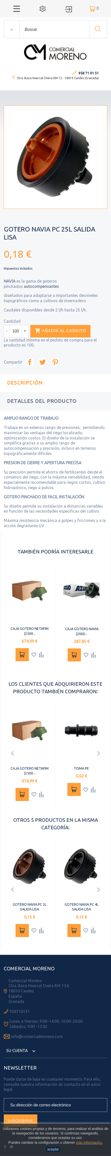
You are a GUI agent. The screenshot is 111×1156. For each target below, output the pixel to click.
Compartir (29, 362)
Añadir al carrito (60, 331)
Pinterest (55, 362)
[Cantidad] (15, 331)
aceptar (53, 1149)
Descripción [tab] (25, 383)
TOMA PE (81, 768)
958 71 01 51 (88, 73)
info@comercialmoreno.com (37, 1036)
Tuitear (42, 362)
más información (89, 1142)
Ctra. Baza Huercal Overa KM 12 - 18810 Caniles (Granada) (58, 78)
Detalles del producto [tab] (41, 401)
